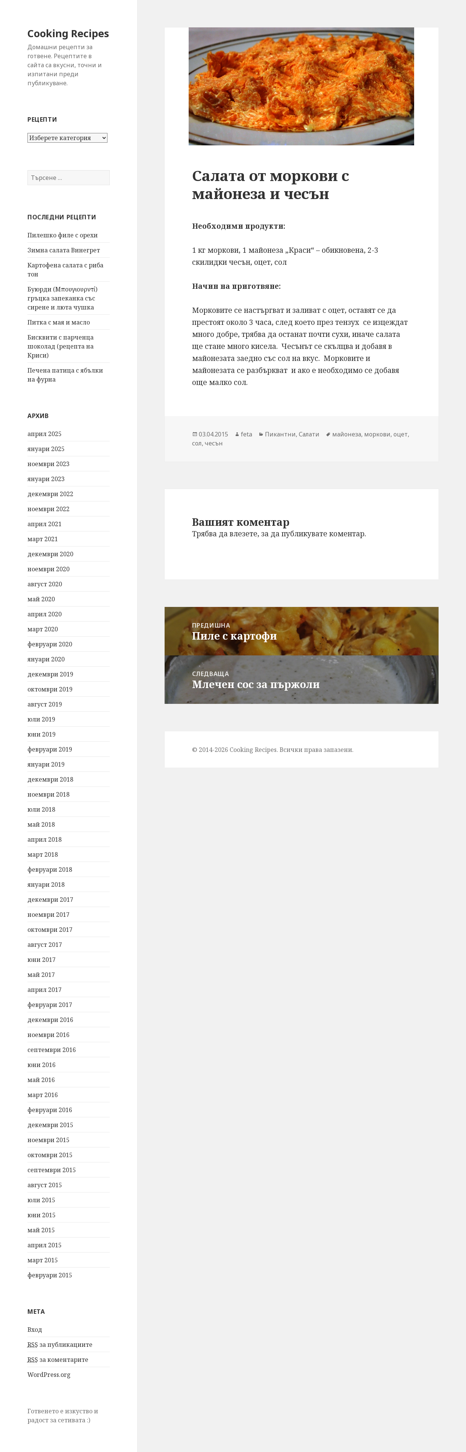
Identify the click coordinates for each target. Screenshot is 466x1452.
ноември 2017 (48, 914)
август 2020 (44, 584)
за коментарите (57, 1359)
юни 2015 (41, 1215)
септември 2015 (51, 1170)
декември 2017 (50, 899)
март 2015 (42, 1260)
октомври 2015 (50, 1155)
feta (246, 434)
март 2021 (42, 539)
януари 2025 (46, 449)
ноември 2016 (48, 1035)
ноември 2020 (48, 569)
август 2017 (44, 944)
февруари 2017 (49, 1005)
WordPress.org (49, 1374)
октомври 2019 (50, 689)
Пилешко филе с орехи (62, 235)
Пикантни (280, 434)
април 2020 (44, 614)
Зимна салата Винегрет (63, 250)
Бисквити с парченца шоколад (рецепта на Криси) (60, 346)
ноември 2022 (48, 509)
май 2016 (41, 1080)
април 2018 (44, 839)
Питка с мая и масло (58, 322)
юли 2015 (41, 1200)
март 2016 (42, 1095)
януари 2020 (46, 659)
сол (197, 443)
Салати (309, 434)
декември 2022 (50, 494)
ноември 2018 (48, 794)
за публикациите (59, 1344)
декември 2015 (50, 1125)
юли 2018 (41, 809)
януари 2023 (46, 479)
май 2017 (41, 975)
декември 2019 (50, 674)
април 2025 (44, 434)
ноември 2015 (48, 1140)
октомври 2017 (50, 929)
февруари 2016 (49, 1110)
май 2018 (41, 824)
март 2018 (42, 854)
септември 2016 (51, 1050)
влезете (243, 534)
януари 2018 (46, 884)
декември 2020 (50, 554)
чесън (214, 443)
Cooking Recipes (68, 33)
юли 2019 (41, 719)
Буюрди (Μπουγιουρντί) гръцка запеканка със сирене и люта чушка (62, 298)
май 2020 (41, 599)
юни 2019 (41, 734)
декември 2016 (50, 1020)
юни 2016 (41, 1065)
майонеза (346, 434)
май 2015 (41, 1230)
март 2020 (42, 629)
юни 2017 (41, 959)
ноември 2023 (48, 464)
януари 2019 (46, 764)
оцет (400, 434)
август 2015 (44, 1185)
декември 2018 (50, 779)
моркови (377, 434)
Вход (34, 1329)
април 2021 (44, 524)
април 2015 (44, 1245)
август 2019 (44, 704)
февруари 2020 (49, 644)
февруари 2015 (49, 1275)
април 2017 (44, 990)
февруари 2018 (49, 869)
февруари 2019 (49, 749)
